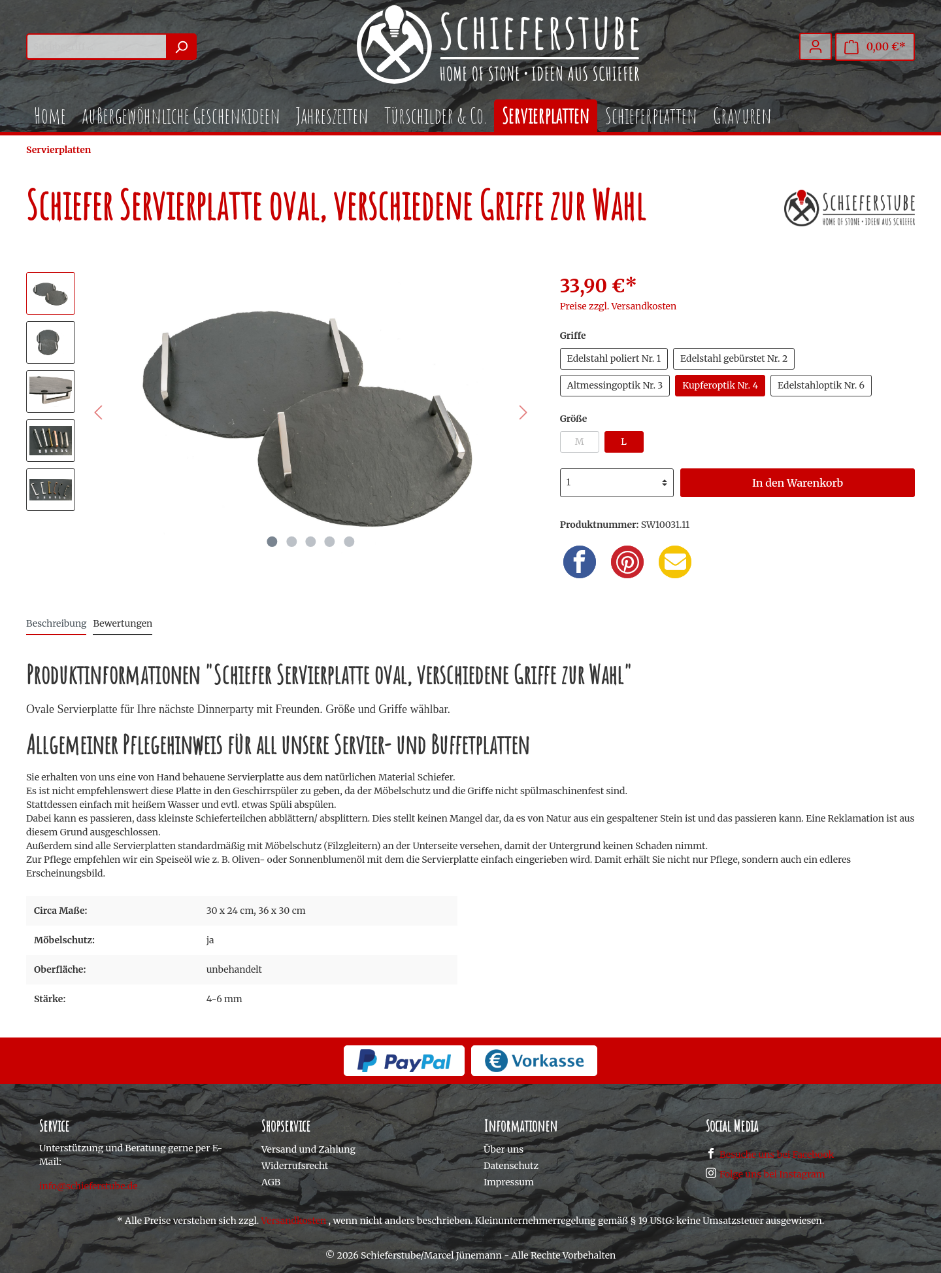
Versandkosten (294, 1221)
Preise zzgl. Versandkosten (618, 306)
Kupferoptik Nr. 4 (720, 385)
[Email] (675, 562)
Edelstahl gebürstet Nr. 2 (733, 358)
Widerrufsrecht (294, 1166)
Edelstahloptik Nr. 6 (821, 385)
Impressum (509, 1182)
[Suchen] (181, 46)
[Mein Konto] (815, 46)
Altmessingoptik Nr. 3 (615, 385)
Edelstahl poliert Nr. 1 (614, 358)
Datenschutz (511, 1166)
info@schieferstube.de (88, 1186)
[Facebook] (579, 562)
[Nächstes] (523, 412)
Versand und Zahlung (308, 1149)
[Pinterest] (627, 562)
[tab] (56, 623)
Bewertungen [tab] (122, 623)
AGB (270, 1182)
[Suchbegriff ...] (96, 46)
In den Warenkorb (797, 482)
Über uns (503, 1149)
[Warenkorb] (875, 47)
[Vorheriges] (98, 412)
